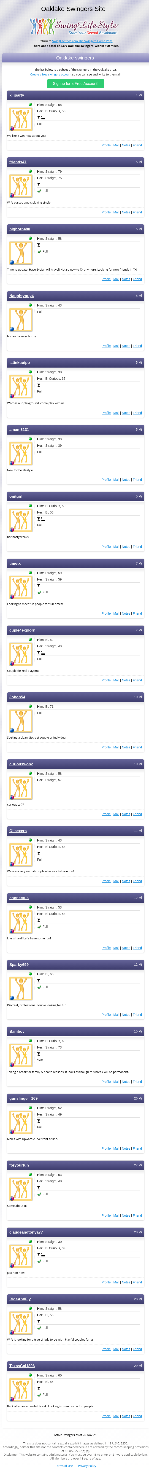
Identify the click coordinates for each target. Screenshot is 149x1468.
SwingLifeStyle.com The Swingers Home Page (82, 41)
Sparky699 (19, 965)
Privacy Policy (87, 1466)
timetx (15, 563)
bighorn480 (19, 229)
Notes (126, 145)
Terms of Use (64, 1466)
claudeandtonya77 (26, 1232)
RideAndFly (20, 1299)
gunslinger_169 (23, 1098)
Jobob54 (17, 697)
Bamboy (16, 1031)
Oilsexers (18, 831)
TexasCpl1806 (22, 1366)
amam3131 (19, 429)
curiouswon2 (21, 764)
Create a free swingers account (51, 74)
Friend (137, 145)
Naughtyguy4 (21, 296)
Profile (106, 145)
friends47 (18, 162)
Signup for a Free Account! (75, 83)
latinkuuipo (19, 362)
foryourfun (19, 1165)
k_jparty (16, 95)
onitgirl (15, 496)
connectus (19, 898)
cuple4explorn (22, 630)
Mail (116, 145)
